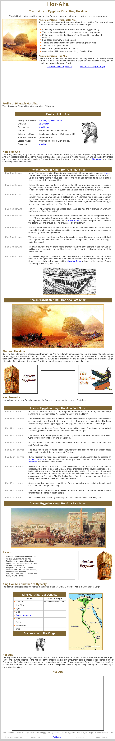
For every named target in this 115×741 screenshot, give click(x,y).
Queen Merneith (23, 615)
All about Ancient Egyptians (59, 66)
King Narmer (44, 127)
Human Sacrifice (36, 459)
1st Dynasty (44, 124)
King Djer (43, 144)
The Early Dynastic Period (50, 120)
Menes (107, 173)
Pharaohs (96, 159)
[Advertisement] (49, 85)
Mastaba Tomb (74, 261)
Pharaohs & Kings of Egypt (92, 66)
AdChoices (57, 737)
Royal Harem (74, 220)
